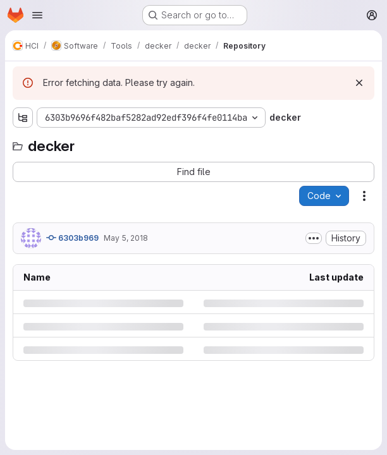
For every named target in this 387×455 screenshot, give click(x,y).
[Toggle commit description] (313, 238)
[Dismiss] (359, 82)
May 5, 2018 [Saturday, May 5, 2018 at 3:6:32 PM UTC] (126, 238)
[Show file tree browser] (23, 117)
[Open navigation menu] (37, 15)
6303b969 (72, 238)
